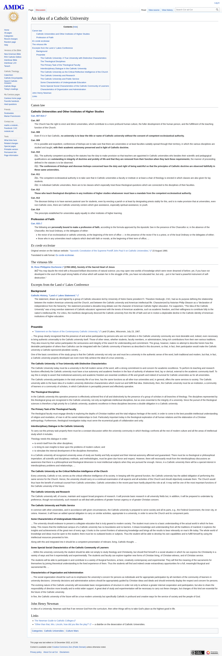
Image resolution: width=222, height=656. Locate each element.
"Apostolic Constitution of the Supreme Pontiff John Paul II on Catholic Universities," (109, 250)
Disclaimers (64, 652)
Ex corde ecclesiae (65, 255)
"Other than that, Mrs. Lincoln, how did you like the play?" (61, 624)
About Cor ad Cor (50, 652)
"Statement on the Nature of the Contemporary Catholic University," (66, 331)
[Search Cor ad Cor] (197, 9)
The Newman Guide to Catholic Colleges (53, 620)
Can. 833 (35, 223)
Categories (37, 631)
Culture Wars (72, 631)
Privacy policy (35, 652)
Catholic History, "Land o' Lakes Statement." (54, 295)
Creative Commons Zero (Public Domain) (69, 647)
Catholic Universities (54, 631)
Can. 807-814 (37, 116)
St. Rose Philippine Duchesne (46, 267)
